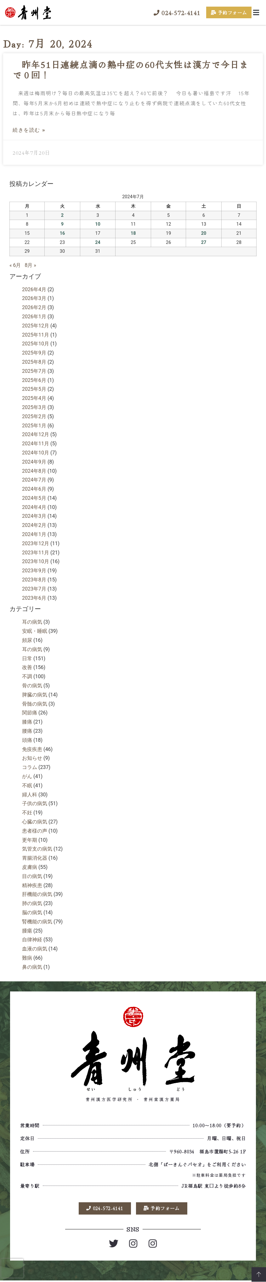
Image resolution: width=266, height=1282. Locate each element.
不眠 (27, 785)
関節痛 (29, 713)
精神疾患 (32, 885)
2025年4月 (34, 398)
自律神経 (32, 940)
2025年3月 (34, 407)
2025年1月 (34, 426)
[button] (256, 12)
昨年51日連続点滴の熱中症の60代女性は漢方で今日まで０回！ (131, 69)
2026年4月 (34, 289)
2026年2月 (34, 307)
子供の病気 (34, 803)
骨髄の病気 (34, 704)
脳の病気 (32, 912)
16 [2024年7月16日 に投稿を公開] (62, 233)
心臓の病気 (34, 822)
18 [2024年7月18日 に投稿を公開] (133, 233)
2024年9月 (34, 462)
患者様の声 (34, 831)
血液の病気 (34, 949)
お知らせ (32, 758)
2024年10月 (35, 453)
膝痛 (27, 722)
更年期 (29, 840)
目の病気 (32, 876)
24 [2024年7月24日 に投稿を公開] (97, 242)
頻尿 (27, 640)
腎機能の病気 (37, 922)
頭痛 (27, 740)
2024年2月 (34, 525)
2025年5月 (34, 389)
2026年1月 (34, 317)
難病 (27, 958)
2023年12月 (35, 543)
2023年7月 (34, 589)
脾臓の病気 (34, 695)
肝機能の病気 (37, 894)
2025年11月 (35, 335)
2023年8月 (34, 580)
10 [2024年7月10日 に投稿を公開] (97, 224)
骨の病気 (32, 686)
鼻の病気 (32, 967)
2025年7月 (34, 371)
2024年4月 (34, 507)
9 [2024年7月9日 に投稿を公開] (62, 224)
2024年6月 (34, 489)
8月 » (30, 265)
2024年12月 (35, 434)
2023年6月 (34, 598)
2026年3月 (34, 298)
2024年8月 (34, 471)
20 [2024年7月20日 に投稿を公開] (204, 233)
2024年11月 (35, 444)
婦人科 (29, 795)
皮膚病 (29, 867)
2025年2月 (34, 416)
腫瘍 (27, 931)
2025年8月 (34, 362)
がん (27, 776)
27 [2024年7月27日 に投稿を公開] (204, 242)
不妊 (27, 813)
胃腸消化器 (34, 858)
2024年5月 (34, 498)
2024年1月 (34, 534)
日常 (27, 658)
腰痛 (27, 731)
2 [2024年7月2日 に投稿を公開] (62, 215)
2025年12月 (35, 326)
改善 (27, 667)
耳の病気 (32, 622)
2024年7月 (34, 480)
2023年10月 (35, 561)
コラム (29, 767)
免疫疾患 (32, 749)
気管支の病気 (37, 849)
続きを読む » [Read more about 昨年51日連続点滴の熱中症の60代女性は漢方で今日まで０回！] (29, 129)
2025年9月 (34, 353)
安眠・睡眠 (34, 631)
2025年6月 (34, 380)
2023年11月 (35, 553)
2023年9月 (34, 571)
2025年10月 (35, 344)
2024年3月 (34, 516)
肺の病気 (32, 903)
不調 (27, 676)
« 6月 (15, 265)
